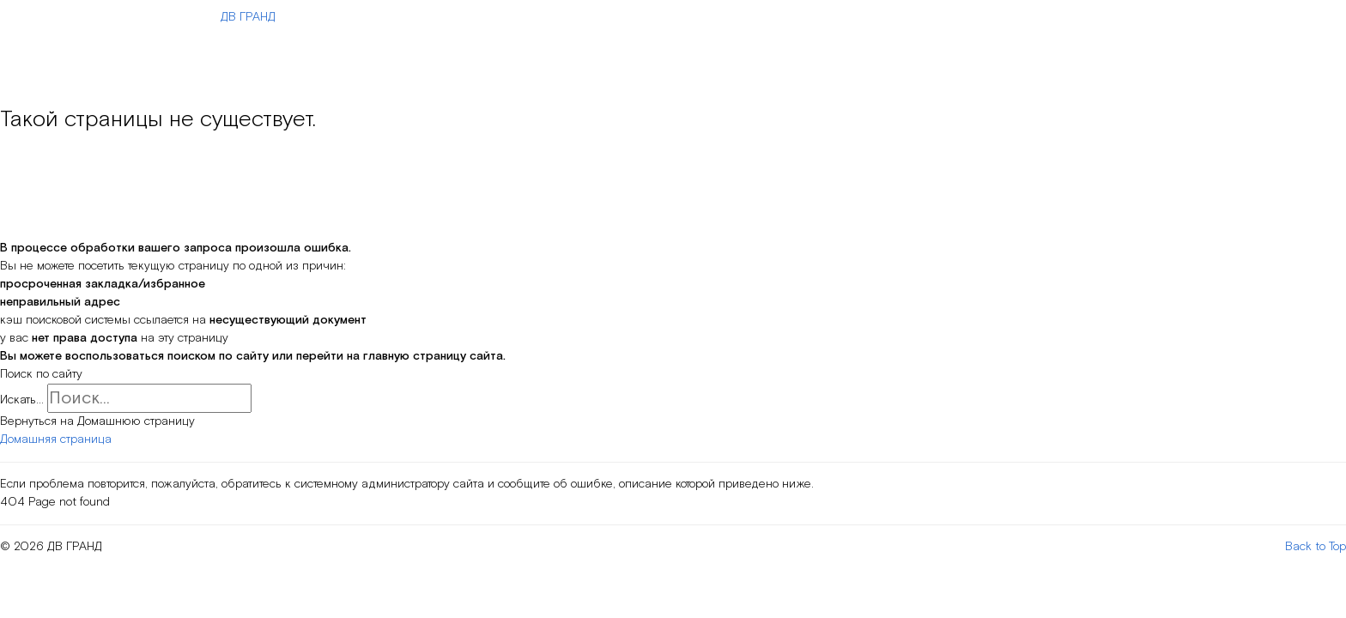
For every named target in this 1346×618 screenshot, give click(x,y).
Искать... (22, 400)
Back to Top (1315, 546)
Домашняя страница (56, 439)
